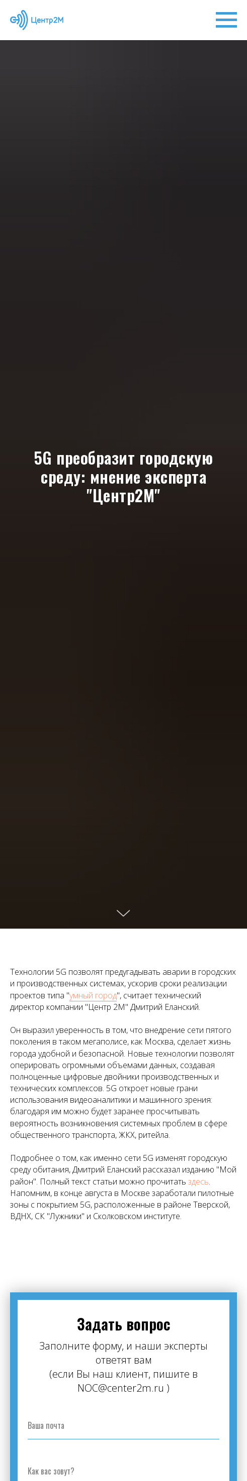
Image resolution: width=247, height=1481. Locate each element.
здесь (198, 1181)
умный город (93, 995)
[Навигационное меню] (226, 20)
